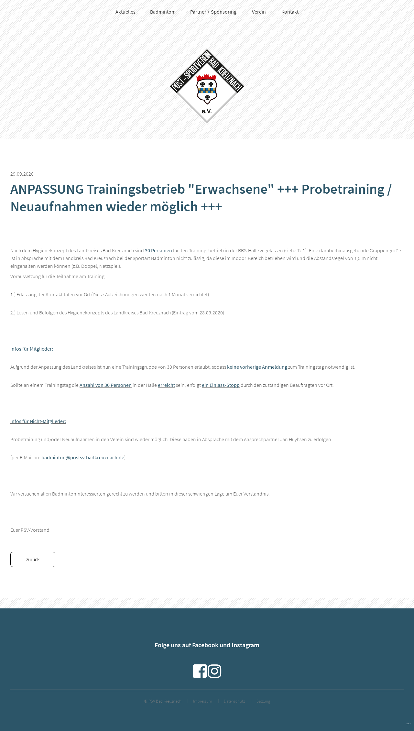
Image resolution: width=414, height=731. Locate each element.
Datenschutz (234, 701)
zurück (32, 559)
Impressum (202, 701)
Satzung (263, 701)
